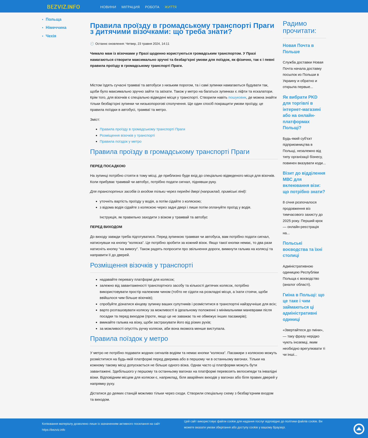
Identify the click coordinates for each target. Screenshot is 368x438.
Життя (171, 6)
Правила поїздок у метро (120, 141)
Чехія (51, 36)
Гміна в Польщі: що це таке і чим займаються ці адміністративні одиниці (303, 307)
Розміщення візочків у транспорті (127, 135)
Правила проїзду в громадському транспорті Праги (142, 129)
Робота (152, 6)
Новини (108, 6)
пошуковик (237, 97)
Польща (53, 19)
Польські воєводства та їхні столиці (302, 249)
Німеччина (56, 27)
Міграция (130, 6)
